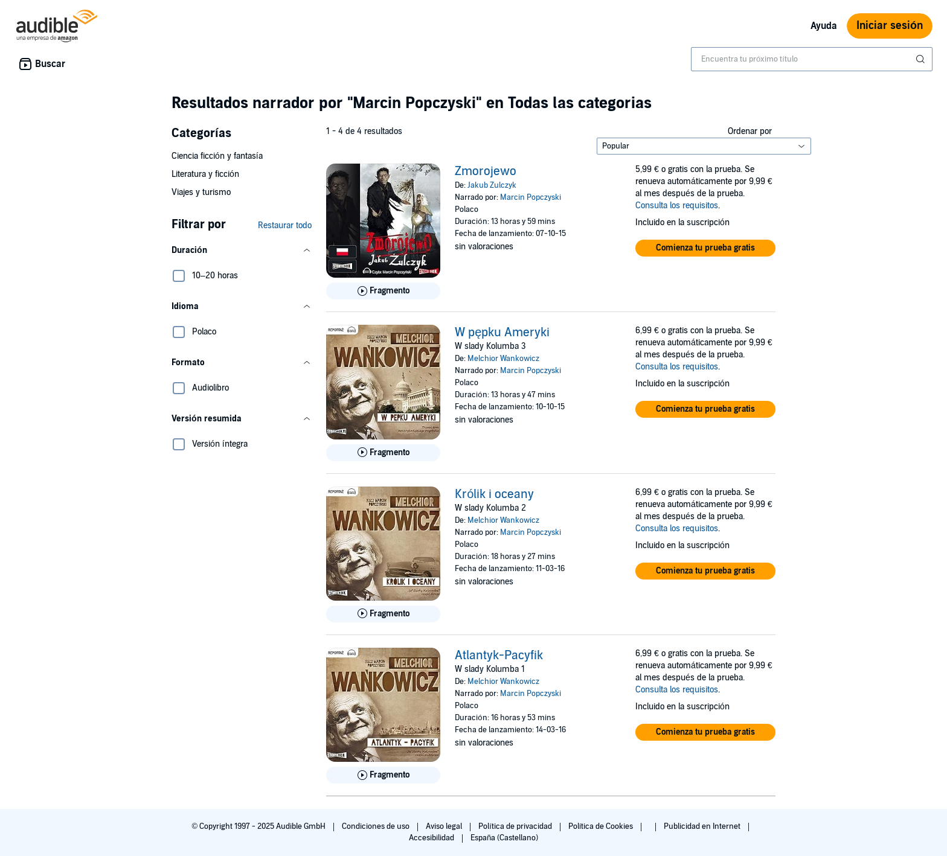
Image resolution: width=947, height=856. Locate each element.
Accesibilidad (432, 838)
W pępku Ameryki (502, 332)
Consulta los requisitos (676, 205)
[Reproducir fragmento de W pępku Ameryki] (383, 452)
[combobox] (812, 59)
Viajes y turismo (201, 192)
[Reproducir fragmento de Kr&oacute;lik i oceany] (383, 613)
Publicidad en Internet (703, 826)
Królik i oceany (494, 494)
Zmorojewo (485, 171)
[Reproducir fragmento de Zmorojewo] (383, 291)
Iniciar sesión (889, 25)
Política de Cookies (601, 826)
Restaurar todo (285, 225)
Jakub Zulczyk (491, 185)
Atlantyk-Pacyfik (499, 655)
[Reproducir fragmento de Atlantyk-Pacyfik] (383, 775)
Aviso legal (445, 826)
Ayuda (824, 26)
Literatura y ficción (205, 174)
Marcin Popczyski (530, 197)
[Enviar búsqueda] (922, 59)
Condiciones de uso (376, 826)
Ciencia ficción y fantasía (217, 156)
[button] (242, 250)
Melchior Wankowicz (503, 358)
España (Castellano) (504, 838)
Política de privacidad (516, 826)
